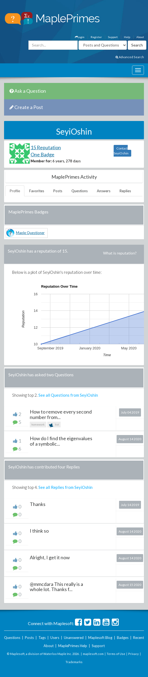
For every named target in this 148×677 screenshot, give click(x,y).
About (140, 37)
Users (54, 637)
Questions (79, 191)
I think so (39, 531)
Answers (103, 191)
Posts (57, 191)
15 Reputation (46, 147)
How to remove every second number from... (61, 414)
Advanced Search (130, 57)
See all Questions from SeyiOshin (68, 395)
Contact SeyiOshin (121, 150)
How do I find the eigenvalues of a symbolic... (61, 441)
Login (79, 37)
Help (127, 37)
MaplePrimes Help (72, 646)
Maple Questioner (30, 233)
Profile (15, 191)
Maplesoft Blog (100, 637)
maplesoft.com (93, 654)
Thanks (37, 504)
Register (96, 37)
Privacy (133, 654)
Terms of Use (116, 654)
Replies (125, 191)
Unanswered (74, 637)
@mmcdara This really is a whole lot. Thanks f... (56, 586)
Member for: (41, 161)
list (54, 425)
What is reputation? (120, 253)
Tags (42, 637)
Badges (123, 637)
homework (38, 424)
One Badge (42, 154)
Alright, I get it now (50, 557)
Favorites (36, 191)
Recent (138, 637)
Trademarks (74, 662)
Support (113, 37)
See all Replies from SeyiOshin (65, 487)
